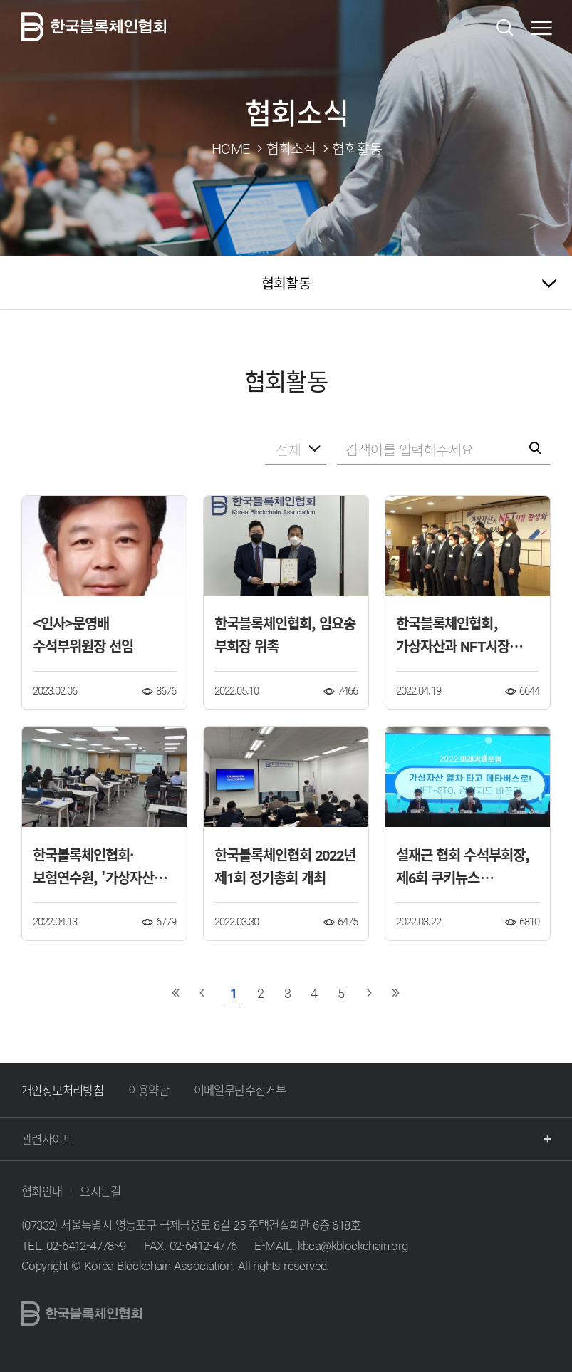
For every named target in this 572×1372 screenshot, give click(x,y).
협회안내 (42, 1191)
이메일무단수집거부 (240, 1089)
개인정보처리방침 (62, 1089)
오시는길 (100, 1191)
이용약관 (149, 1089)
